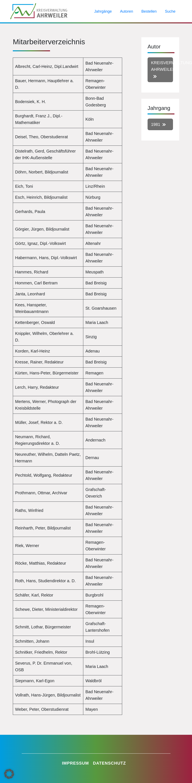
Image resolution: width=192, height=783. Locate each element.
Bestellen (149, 11)
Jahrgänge (103, 11)
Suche (170, 11)
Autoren (126, 11)
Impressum (75, 763)
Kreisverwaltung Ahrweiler (162, 66)
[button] (9, 774)
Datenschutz (109, 763)
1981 (155, 124)
